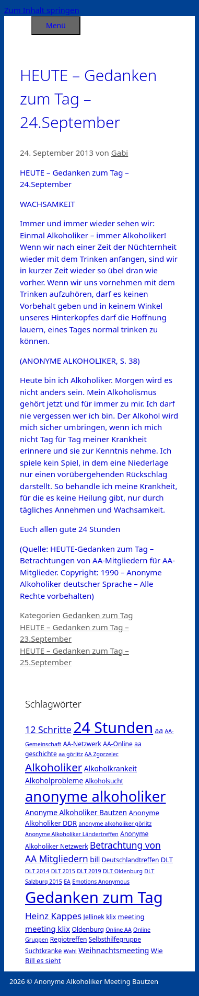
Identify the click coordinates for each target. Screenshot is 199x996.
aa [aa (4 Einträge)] (159, 730)
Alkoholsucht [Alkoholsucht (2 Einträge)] (104, 781)
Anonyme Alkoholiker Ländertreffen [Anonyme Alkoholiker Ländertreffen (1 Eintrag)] (72, 834)
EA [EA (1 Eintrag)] (67, 881)
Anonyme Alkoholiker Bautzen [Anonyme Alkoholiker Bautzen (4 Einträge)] (76, 812)
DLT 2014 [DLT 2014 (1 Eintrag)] (37, 871)
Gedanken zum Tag (98, 615)
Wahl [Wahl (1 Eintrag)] (70, 951)
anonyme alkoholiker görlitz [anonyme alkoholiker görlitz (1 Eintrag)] (115, 823)
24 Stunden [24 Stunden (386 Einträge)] (113, 727)
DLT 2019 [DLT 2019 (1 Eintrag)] (89, 871)
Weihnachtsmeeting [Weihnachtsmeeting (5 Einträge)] (113, 950)
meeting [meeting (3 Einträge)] (131, 916)
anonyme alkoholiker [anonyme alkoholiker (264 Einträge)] (95, 796)
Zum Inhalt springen (41, 10)
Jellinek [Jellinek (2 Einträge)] (94, 916)
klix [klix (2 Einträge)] (111, 916)
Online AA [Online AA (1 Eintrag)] (118, 929)
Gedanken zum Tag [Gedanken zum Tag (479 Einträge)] (94, 897)
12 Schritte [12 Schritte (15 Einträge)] (48, 729)
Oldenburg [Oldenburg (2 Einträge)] (88, 929)
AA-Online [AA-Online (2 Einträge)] (118, 743)
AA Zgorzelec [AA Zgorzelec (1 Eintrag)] (102, 754)
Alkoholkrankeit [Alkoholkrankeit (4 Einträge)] (110, 768)
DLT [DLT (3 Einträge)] (167, 859)
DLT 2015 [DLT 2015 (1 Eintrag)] (63, 871)
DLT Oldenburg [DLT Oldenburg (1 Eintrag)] (123, 871)
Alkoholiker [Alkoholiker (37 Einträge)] (53, 767)
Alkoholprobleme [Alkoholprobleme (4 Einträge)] (54, 780)
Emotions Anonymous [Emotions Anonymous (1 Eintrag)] (101, 881)
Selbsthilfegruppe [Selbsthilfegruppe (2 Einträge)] (115, 939)
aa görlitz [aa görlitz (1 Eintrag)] (70, 754)
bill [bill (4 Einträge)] (95, 859)
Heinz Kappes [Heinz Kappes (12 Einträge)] (53, 916)
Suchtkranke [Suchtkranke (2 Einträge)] (43, 950)
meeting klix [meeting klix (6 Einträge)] (47, 928)
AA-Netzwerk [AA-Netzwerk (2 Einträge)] (82, 743)
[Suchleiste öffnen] (17, 24)
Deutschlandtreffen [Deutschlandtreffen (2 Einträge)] (130, 859)
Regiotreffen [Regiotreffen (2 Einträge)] (68, 939)
